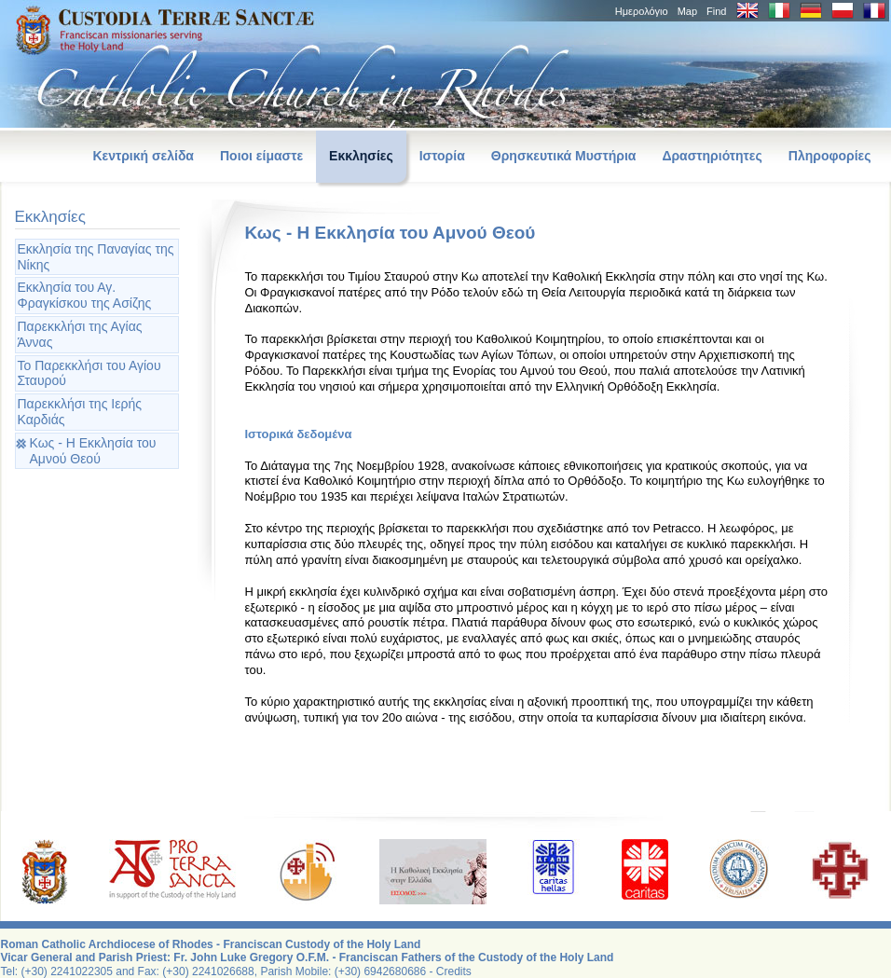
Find (716, 11)
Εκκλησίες (361, 155)
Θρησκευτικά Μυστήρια (564, 155)
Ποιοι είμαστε (261, 155)
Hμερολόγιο (641, 11)
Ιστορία (442, 155)
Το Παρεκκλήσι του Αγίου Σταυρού (89, 373)
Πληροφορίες (829, 155)
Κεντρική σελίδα (143, 155)
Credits (454, 971)
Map (687, 11)
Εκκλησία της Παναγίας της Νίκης (96, 256)
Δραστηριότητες (711, 155)
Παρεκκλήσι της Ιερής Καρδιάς (80, 411)
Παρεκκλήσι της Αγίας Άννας (80, 334)
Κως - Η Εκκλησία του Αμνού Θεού (93, 450)
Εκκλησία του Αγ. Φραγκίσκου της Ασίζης (85, 295)
